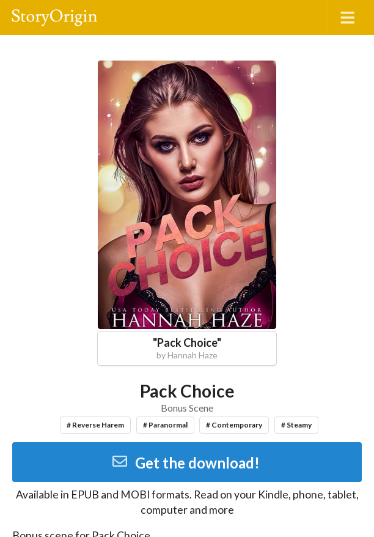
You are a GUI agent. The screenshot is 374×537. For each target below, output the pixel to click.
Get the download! (185, 463)
